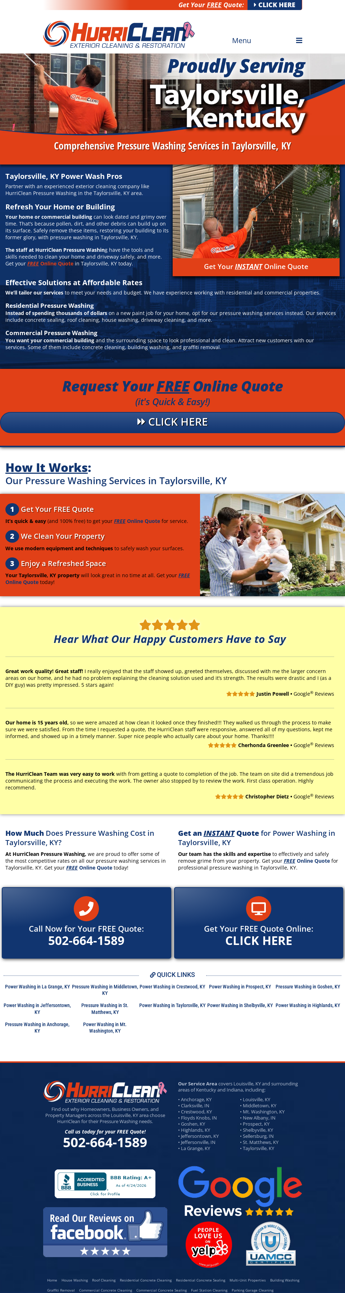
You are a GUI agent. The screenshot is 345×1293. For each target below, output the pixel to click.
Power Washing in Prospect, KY (240, 987)
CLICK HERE (274, 4)
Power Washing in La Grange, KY (37, 987)
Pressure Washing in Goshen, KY (308, 987)
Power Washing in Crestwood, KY (172, 987)
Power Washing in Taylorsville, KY (172, 1005)
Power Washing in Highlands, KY (308, 1005)
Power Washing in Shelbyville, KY (240, 1005)
